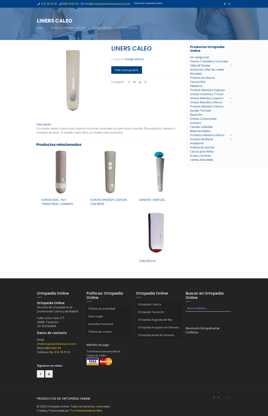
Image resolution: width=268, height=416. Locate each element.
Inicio (40, 28)
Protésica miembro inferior (68, 28)
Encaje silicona (102, 28)
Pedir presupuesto (127, 70)
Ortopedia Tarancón (151, 312)
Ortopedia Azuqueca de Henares (158, 327)
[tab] (109, 124)
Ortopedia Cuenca (149, 304)
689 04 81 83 (71, 4)
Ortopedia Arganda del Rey (155, 320)
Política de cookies (100, 332)
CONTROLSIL (147, 261)
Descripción (43, 124)
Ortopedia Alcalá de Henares (156, 335)
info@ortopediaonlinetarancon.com (107, 4)
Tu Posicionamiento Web (86, 410)
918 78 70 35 (49, 4)
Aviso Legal (95, 316)
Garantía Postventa (100, 324)
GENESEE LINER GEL (152, 200)
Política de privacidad (101, 308)
